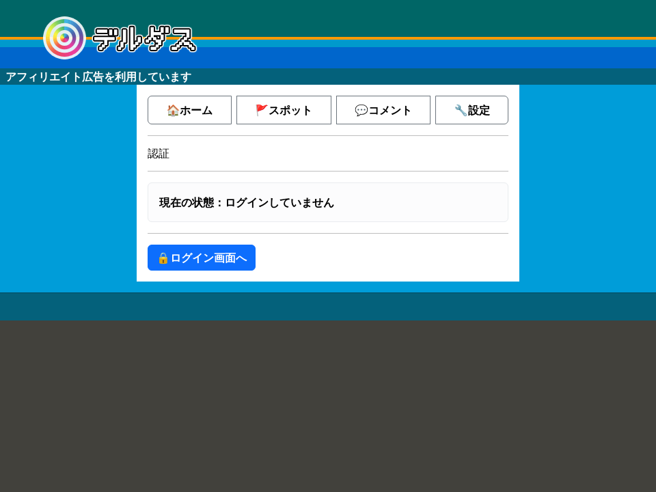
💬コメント (383, 110)
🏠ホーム (189, 110)
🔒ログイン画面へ (201, 257)
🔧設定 (472, 110)
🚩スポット (283, 110)
